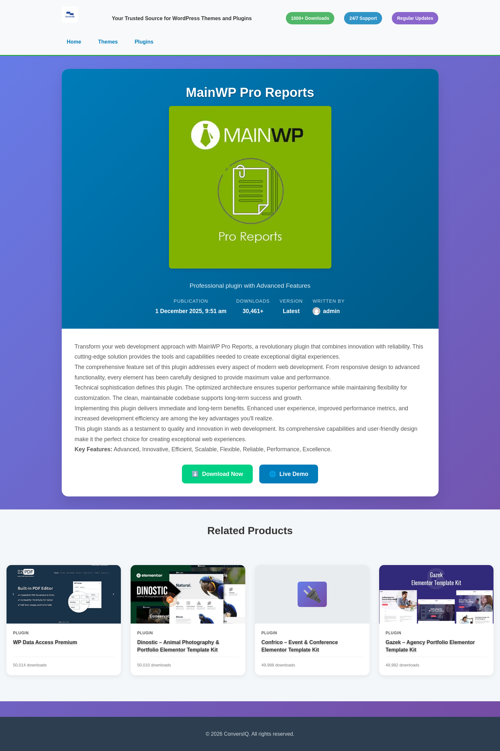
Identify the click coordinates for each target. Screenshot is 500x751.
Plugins (144, 42)
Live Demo (288, 474)
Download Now (217, 474)
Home (74, 42)
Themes (108, 42)
